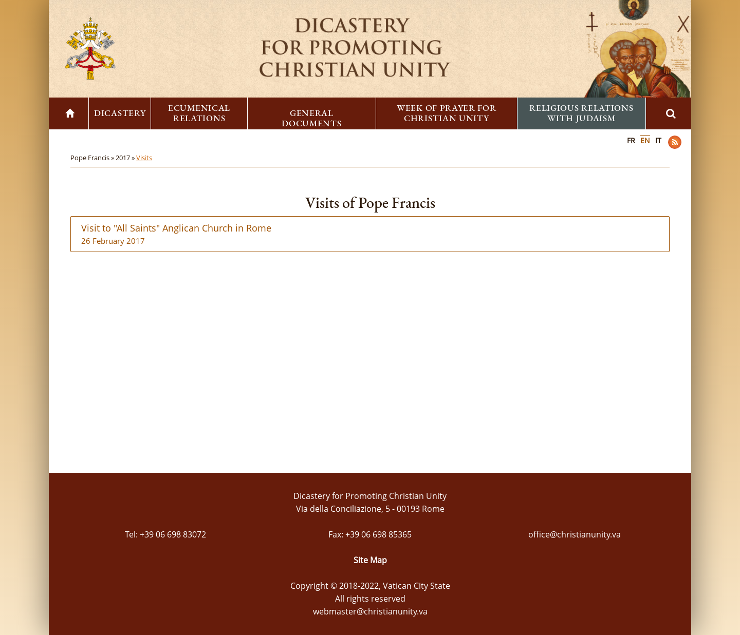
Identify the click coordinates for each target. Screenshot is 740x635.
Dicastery (119, 113)
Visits (144, 157)
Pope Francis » (93, 157)
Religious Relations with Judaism (581, 113)
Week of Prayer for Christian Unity (446, 113)
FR (631, 140)
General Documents (311, 118)
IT (658, 140)
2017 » (126, 157)
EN (645, 140)
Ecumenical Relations (199, 113)
